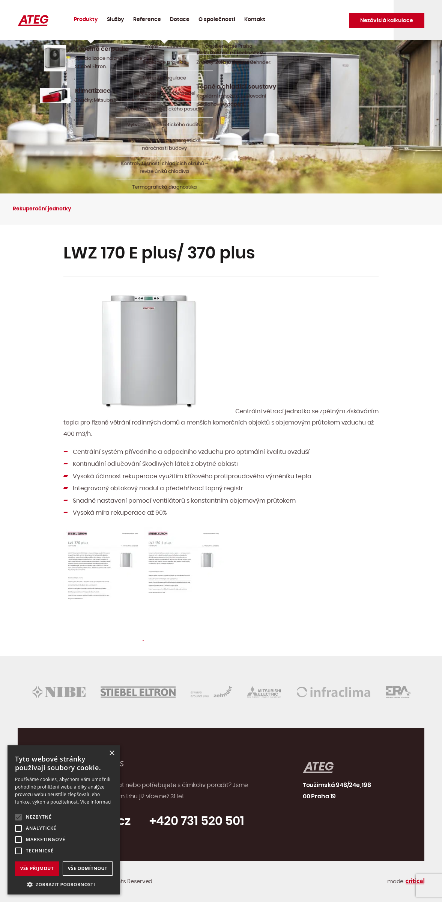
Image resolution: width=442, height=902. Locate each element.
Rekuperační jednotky (42, 209)
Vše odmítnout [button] (87, 868)
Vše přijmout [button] (37, 868)
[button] (64, 884)
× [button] (111, 753)
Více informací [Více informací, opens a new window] (95, 802)
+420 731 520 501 (196, 821)
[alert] (64, 819)
